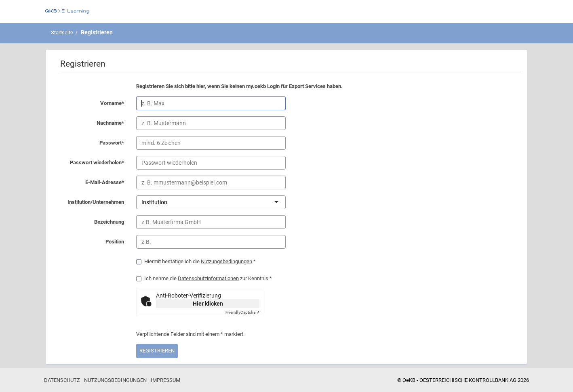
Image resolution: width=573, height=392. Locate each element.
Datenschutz (62, 380)
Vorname (91, 103)
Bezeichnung (91, 222)
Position (91, 242)
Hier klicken (208, 303)
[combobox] (168, 202)
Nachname (91, 123)
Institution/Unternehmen (91, 202)
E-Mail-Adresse (91, 183)
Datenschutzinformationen (208, 278)
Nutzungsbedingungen (226, 261)
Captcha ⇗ (242, 312)
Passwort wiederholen (91, 163)
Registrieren (97, 32)
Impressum (165, 380)
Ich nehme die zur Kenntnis (204, 278)
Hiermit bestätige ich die (196, 261)
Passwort (91, 143)
